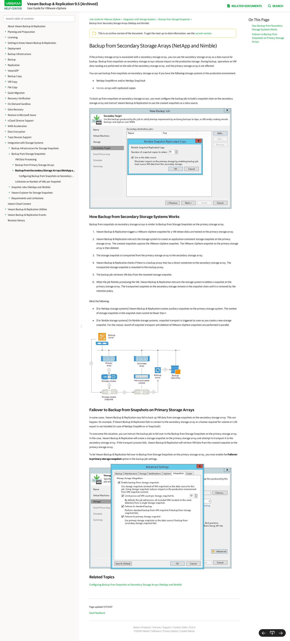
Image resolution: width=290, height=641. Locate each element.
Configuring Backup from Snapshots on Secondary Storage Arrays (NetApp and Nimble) (46, 176)
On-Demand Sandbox (19, 103)
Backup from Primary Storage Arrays (34, 164)
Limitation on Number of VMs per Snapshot (38, 181)
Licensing (13, 37)
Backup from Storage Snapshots (28, 153)
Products (146, 627)
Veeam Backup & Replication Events (27, 214)
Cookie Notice (187, 631)
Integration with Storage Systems (25, 142)
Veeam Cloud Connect (19, 203)
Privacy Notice (170, 631)
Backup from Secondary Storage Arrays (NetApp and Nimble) (45, 170)
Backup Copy (15, 76)
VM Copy (12, 81)
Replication (14, 65)
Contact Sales (180, 627)
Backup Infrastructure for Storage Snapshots (35, 148)
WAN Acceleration (17, 126)
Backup (12, 59)
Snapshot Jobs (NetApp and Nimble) (30, 187)
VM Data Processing (25, 159)
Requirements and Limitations (27, 198)
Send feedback (97, 612)
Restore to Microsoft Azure (22, 115)
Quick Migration (16, 92)
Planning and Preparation (21, 31)
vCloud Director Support (21, 120)
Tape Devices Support (19, 137)
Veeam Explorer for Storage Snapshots (32, 192)
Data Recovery (15, 109)
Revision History (16, 220)
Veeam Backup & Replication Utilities (27, 209)
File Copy (13, 87)
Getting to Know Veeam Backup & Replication (32, 42)
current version (203, 33)
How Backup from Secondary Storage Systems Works (267, 27)
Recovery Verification (19, 98)
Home (136, 627)
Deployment (14, 48)
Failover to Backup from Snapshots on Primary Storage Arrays (268, 38)
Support (167, 627)
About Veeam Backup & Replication (26, 26)
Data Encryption (16, 131)
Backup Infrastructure (19, 54)
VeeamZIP (13, 70)
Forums (157, 627)
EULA (192, 627)
